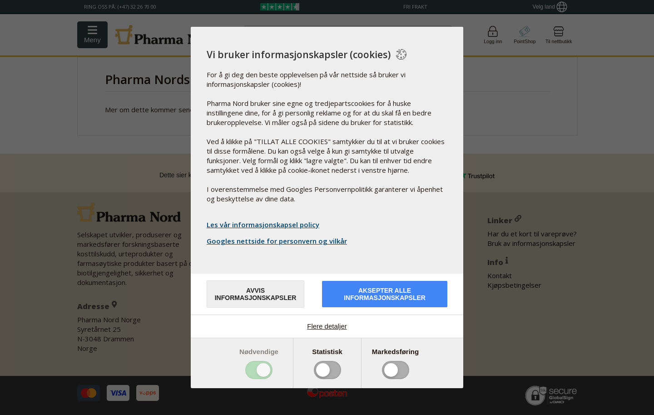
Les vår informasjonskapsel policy (263, 224)
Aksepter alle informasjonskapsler (385, 294)
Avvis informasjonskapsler (256, 294)
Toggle (258, 370)
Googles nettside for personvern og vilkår (278, 240)
